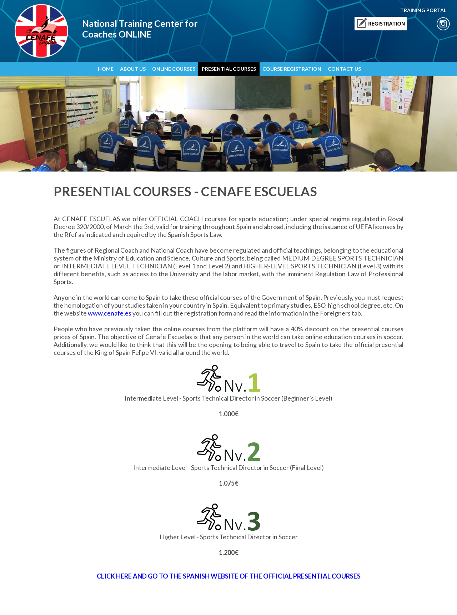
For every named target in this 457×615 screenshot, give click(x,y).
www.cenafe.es (109, 313)
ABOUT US (133, 69)
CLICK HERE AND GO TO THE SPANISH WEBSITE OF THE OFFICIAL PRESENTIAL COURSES (229, 576)
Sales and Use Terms (159, 603)
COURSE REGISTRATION (291, 69)
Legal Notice (65, 603)
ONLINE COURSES (173, 69)
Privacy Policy (93, 603)
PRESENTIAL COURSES (229, 69)
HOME (106, 69)
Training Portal (219, 603)
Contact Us (192, 603)
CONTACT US (344, 69)
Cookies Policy (123, 603)
